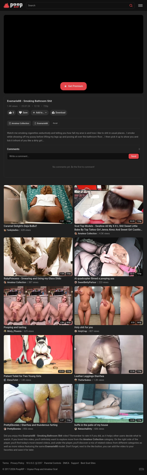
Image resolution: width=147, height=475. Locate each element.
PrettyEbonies (14, 429)
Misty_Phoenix (14, 331)
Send (133, 156)
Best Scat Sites (88, 463)
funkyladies (13, 230)
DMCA (66, 463)
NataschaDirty (85, 429)
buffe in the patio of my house (91, 424)
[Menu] (140, 5)
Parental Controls (52, 463)
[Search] (131, 5)
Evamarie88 (41, 123)
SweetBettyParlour (87, 282)
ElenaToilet (12, 380)
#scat (55, 123)
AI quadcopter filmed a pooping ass (94, 278)
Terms (6, 463)
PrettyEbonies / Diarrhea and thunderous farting (30, 424)
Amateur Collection (19, 123)
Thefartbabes (84, 380)
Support (75, 463)
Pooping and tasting (15, 327)
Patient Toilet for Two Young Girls (22, 376)
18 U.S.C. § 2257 (34, 463)
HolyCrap (82, 331)
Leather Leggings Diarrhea (89, 376)
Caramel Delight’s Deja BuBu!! (20, 226)
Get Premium (73, 86)
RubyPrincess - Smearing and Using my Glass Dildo (32, 278)
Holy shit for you (83, 327)
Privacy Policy (17, 463)
